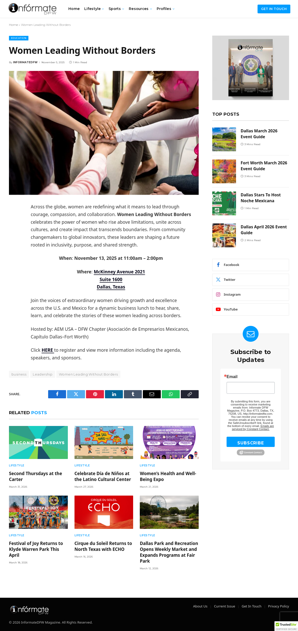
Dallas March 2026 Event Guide (259, 134)
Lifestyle (92, 9)
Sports (115, 9)
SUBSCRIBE (250, 443)
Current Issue (224, 606)
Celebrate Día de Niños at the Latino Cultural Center (102, 476)
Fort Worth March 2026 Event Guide (264, 166)
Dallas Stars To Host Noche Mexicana (261, 198)
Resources (138, 9)
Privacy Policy (278, 606)
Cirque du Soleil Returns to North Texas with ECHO (103, 546)
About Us (200, 606)
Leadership (42, 374)
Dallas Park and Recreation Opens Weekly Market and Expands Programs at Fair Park (169, 552)
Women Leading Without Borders (88, 374)
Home (74, 9)
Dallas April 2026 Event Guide (264, 230)
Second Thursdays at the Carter (35, 476)
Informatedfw (25, 62)
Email (232, 377)
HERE (47, 350)
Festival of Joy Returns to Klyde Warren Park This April (36, 549)
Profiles (164, 9)
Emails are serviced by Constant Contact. (253, 427)
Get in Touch (274, 9)
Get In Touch (251, 606)
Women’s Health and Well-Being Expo (168, 476)
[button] (286, 626)
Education (18, 38)
